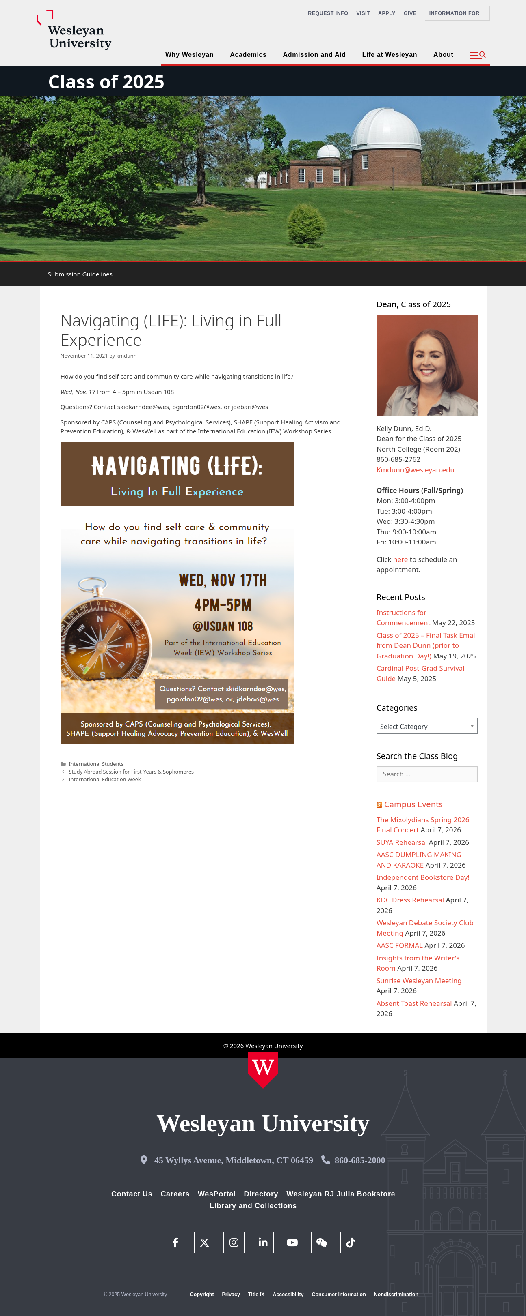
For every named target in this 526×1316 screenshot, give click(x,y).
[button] (478, 55)
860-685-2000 (360, 1160)
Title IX (256, 1294)
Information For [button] (457, 13)
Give (410, 13)
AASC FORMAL (400, 945)
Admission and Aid (314, 54)
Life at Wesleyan (389, 54)
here (400, 559)
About (443, 54)
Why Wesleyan (189, 54)
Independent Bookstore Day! (423, 877)
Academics (248, 54)
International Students (96, 763)
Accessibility (288, 1294)
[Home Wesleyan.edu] (263, 1070)
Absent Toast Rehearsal (414, 1003)
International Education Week (105, 779)
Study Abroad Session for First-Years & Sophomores (131, 771)
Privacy (231, 1294)
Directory (261, 1194)
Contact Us (131, 1194)
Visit (363, 13)
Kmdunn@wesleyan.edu (416, 469)
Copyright (202, 1294)
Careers (175, 1194)
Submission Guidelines (80, 274)
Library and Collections (253, 1206)
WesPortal (217, 1194)
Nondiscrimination (396, 1294)
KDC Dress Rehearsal (410, 899)
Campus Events (413, 804)
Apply (387, 13)
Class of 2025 (106, 81)
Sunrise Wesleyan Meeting (419, 980)
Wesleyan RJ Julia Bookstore (340, 1194)
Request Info (328, 13)
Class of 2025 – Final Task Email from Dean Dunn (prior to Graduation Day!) (427, 645)
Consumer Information (339, 1294)
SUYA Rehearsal (402, 842)
